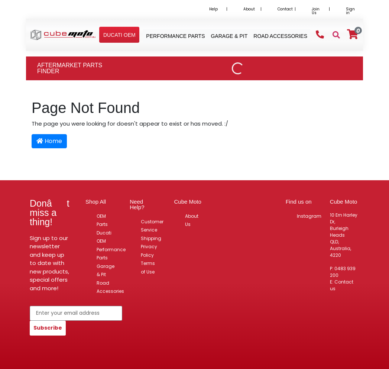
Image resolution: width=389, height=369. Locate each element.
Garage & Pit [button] (229, 36)
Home (49, 141)
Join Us (316, 11)
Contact (285, 9)
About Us (191, 220)
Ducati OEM (104, 237)
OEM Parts (102, 220)
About (249, 9)
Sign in (350, 11)
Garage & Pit (105, 270)
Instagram (309, 216)
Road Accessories (110, 287)
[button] (119, 35)
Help (213, 9)
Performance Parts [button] (175, 36)
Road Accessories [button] (280, 36)
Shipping (151, 238)
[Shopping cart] (353, 34)
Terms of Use (148, 267)
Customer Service (152, 226)
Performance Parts (111, 253)
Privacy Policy (149, 250)
